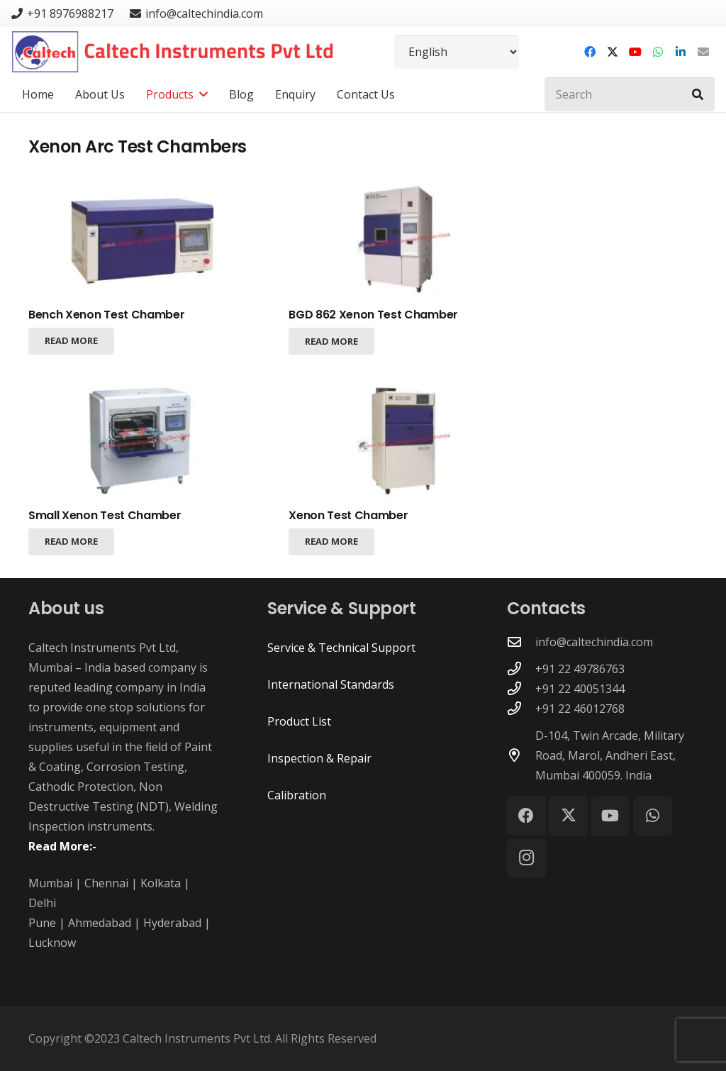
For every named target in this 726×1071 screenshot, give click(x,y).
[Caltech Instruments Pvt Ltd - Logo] (172, 51)
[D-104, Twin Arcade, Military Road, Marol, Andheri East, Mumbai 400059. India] (521, 755)
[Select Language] (456, 52)
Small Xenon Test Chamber (104, 515)
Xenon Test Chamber (348, 515)
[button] (201, 94)
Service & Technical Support (341, 647)
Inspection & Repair (319, 758)
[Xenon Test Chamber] (405, 440)
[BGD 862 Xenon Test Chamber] (405, 240)
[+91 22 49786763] (521, 668)
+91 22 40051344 (580, 689)
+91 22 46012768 (580, 708)
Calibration (296, 795)
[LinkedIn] (680, 51)
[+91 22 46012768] (521, 708)
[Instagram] (526, 857)
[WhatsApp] (658, 51)
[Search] (629, 94)
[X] (612, 51)
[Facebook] (590, 51)
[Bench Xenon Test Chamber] (145, 240)
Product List (299, 721)
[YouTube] (635, 51)
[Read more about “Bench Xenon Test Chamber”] (71, 341)
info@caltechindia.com (594, 642)
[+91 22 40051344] (521, 688)
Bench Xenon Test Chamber (106, 314)
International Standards (330, 684)
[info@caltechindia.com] (521, 641)
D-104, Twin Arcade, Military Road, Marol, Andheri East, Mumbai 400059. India (609, 755)
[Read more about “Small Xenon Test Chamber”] (71, 541)
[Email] (703, 51)
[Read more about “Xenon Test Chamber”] (331, 541)
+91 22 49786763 (580, 669)
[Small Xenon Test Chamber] (145, 440)
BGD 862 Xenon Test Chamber (373, 314)
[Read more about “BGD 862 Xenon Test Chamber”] (331, 341)
